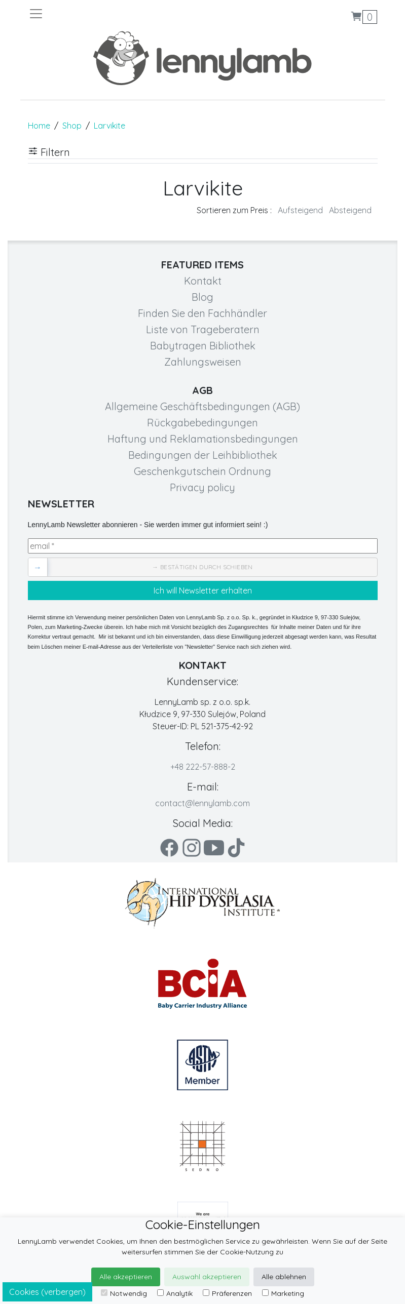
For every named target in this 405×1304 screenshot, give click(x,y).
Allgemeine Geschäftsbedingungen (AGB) (202, 406)
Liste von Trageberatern (203, 329)
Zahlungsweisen (202, 361)
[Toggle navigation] (115, 13)
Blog (202, 297)
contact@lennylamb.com (202, 803)
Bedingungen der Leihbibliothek (202, 455)
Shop (72, 126)
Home (39, 126)
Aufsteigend (300, 210)
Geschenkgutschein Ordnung (202, 471)
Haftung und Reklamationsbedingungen (202, 438)
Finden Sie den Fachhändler (202, 313)
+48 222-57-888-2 (202, 767)
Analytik (175, 1293)
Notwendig (124, 1293)
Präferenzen (227, 1293)
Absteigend (350, 210)
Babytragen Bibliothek (202, 345)
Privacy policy (202, 487)
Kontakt (203, 280)
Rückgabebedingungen (202, 422)
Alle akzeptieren (125, 1276)
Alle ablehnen (284, 1276)
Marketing (283, 1293)
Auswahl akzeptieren (206, 1276)
